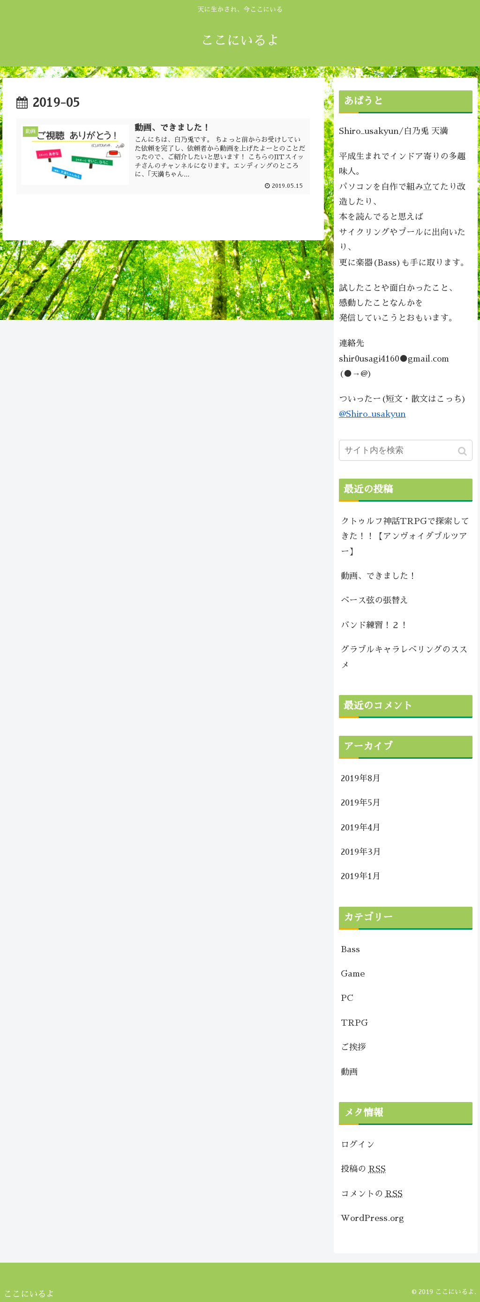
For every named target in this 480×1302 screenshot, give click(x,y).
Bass (350, 949)
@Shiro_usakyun (372, 414)
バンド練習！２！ (374, 625)
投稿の (363, 1169)
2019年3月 (361, 852)
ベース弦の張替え (374, 600)
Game (353, 973)
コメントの (372, 1194)
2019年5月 (361, 803)
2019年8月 (361, 778)
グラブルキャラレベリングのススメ (404, 657)
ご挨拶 (353, 1047)
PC (347, 998)
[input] (405, 450)
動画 (349, 1072)
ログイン (358, 1144)
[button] (463, 451)
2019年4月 (361, 827)
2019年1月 (361, 876)
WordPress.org (372, 1218)
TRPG (354, 1023)
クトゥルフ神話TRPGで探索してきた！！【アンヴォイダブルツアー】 (405, 536)
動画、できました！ (379, 576)
